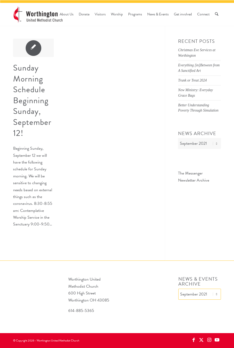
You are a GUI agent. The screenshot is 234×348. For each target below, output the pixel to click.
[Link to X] (201, 340)
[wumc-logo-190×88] (38, 14)
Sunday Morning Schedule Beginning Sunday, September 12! (32, 100)
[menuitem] (50, 14)
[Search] (216, 14)
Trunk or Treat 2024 (192, 80)
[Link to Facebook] (193, 340)
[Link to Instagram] (209, 340)
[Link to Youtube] (217, 340)
